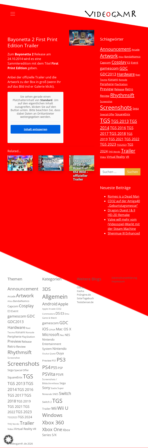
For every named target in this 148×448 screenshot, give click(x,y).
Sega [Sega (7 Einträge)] (136, 108)
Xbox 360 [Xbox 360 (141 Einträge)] (53, 422)
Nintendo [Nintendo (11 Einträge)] (59, 348)
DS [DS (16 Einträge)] (58, 313)
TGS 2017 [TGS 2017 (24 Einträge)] (16, 395)
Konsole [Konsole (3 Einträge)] (123, 79)
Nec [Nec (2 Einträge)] (62, 335)
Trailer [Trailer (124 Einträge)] (128, 150)
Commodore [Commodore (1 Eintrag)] (48, 314)
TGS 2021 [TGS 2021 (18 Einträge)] (116, 139)
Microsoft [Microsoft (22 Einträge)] (50, 334)
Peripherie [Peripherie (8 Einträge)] (107, 84)
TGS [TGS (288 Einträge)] (57, 400)
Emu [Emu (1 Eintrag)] (67, 314)
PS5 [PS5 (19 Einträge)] (54, 367)
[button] (8, 439)
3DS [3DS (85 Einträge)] (46, 289)
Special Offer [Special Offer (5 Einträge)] (107, 114)
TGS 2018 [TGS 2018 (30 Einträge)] (117, 133)
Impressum (118, 281)
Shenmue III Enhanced (124, 233)
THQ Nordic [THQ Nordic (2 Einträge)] (114, 151)
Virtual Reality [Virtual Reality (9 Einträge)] (116, 157)
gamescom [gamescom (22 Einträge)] (109, 68)
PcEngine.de (84, 294)
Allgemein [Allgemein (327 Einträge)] (55, 296)
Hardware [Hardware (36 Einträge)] (126, 74)
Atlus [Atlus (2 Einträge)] (121, 56)
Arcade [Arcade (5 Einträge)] (136, 49)
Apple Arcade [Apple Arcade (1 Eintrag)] (49, 309)
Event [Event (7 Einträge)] (134, 62)
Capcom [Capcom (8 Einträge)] (105, 62)
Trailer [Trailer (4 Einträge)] (46, 409)
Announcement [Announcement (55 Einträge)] (115, 49)
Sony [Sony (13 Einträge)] (46, 387)
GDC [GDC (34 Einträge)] (123, 68)
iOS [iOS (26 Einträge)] (45, 329)
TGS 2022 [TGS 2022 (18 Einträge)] (131, 139)
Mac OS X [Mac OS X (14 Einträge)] (63, 329)
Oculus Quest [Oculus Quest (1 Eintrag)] (49, 353)
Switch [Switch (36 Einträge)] (65, 393)
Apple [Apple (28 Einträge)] (63, 304)
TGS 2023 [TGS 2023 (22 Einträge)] (108, 144)
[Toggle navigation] (13, 13)
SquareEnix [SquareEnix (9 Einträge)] (122, 114)
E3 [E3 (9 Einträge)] (62, 313)
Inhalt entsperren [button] (35, 129)
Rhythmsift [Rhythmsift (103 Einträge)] (122, 95)
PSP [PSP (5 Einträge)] (60, 368)
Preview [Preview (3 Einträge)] (46, 360)
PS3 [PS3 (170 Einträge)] (61, 359)
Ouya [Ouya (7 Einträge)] (60, 353)
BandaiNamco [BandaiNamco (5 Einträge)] (132, 56)
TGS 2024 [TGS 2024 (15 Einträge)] (25, 417)
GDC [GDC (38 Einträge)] (63, 322)
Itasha (80, 291)
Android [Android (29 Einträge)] (49, 304)
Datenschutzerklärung (124, 277)
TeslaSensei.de (85, 302)
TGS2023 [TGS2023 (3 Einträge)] (122, 144)
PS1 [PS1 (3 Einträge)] (54, 360)
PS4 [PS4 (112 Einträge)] (46, 367)
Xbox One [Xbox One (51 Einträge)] (52, 429)
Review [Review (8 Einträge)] (104, 96)
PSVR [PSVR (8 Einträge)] (59, 374)
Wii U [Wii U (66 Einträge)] (62, 408)
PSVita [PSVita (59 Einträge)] (48, 374)
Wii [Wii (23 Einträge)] (54, 408)
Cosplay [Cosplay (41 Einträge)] (119, 62)
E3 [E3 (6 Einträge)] (128, 62)
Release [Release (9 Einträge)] (119, 89)
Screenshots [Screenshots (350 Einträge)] (116, 107)
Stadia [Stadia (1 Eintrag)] (54, 388)
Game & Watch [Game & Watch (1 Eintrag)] (49, 318)
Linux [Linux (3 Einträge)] (52, 329)
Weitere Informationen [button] (35, 138)
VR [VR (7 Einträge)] (127, 157)
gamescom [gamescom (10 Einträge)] (50, 323)
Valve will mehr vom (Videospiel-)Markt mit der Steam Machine (124, 224)
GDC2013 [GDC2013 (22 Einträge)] (108, 74)
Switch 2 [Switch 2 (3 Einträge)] (47, 402)
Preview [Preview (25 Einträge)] (107, 88)
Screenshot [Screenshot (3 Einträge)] (106, 101)
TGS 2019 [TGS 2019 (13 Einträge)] (24, 401)
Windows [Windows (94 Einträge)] (52, 415)
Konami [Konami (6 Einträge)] (113, 79)
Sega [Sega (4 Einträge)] (63, 383)
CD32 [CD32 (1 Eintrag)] (58, 309)
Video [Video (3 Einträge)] (103, 156)
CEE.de (81, 287)
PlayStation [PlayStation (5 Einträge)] (121, 84)
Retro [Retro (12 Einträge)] (129, 89)
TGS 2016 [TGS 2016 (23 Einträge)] (118, 127)
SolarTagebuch (85, 298)
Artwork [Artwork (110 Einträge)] (109, 55)
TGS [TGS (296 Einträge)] (105, 120)
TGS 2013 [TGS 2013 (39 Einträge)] (120, 121)
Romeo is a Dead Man (123, 196)
